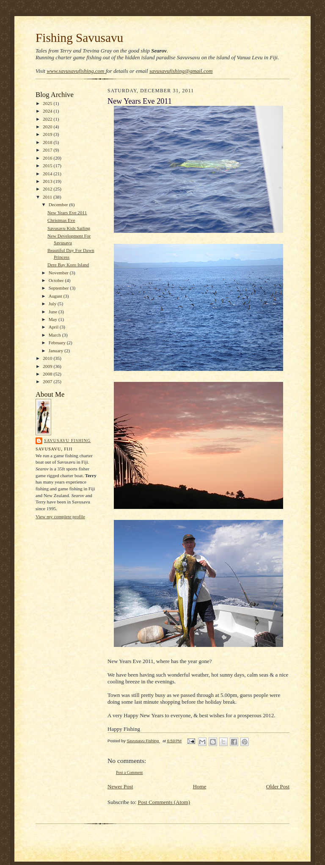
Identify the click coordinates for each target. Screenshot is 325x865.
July (53, 303)
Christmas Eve (61, 220)
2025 (48, 103)
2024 (48, 110)
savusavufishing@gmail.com (181, 71)
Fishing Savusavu (79, 37)
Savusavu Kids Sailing (68, 228)
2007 (48, 381)
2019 (48, 134)
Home (200, 786)
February (58, 342)
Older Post (277, 786)
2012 (48, 188)
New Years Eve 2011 (67, 212)
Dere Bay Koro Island (68, 264)
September (59, 287)
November (59, 272)
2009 (48, 366)
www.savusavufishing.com (76, 71)
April (54, 326)
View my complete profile (60, 516)
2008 (48, 373)
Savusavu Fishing (67, 440)
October (57, 280)
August (56, 295)
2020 (48, 126)
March (55, 334)
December (59, 204)
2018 (48, 142)
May (53, 319)
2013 (48, 181)
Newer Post (120, 786)
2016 (48, 157)
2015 (48, 165)
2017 (48, 149)
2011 (48, 196)
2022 (48, 119)
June (53, 311)
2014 (48, 173)
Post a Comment (129, 772)
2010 (48, 358)
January (57, 350)
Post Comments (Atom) (164, 802)
